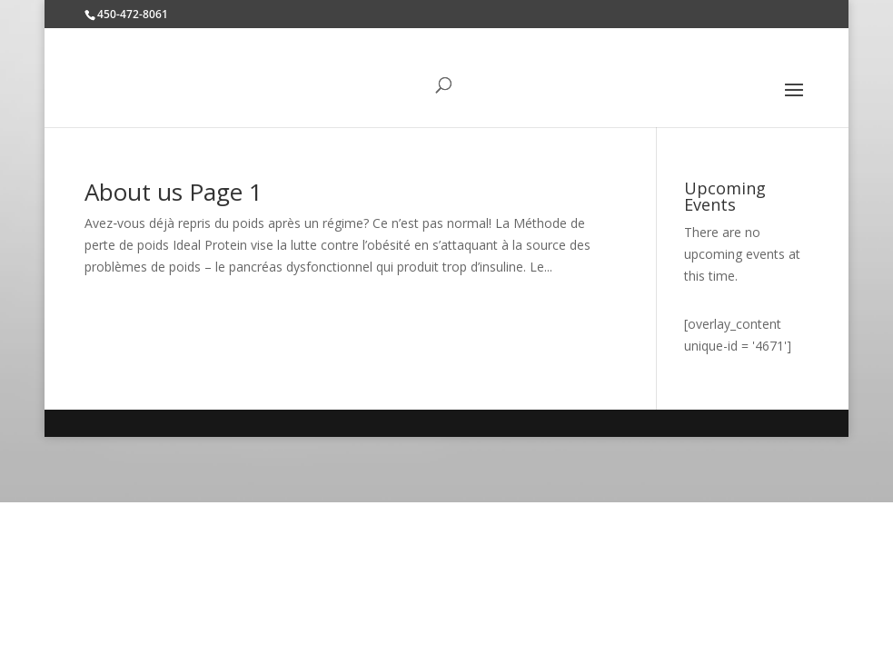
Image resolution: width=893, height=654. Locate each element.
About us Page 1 (173, 191)
